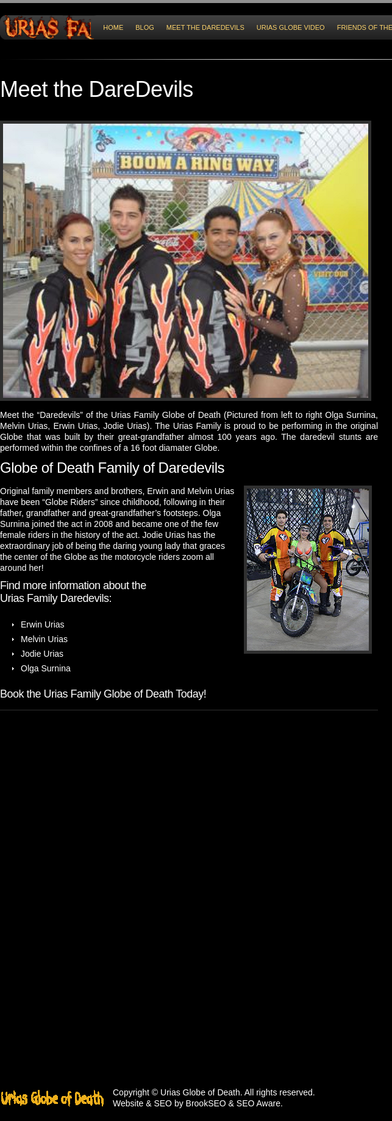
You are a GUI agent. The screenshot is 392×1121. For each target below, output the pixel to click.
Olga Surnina (350, 415)
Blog (144, 27)
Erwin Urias (75, 426)
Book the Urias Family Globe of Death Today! (103, 694)
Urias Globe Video (291, 27)
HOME (113, 27)
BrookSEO (206, 1103)
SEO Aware (258, 1103)
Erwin (157, 491)
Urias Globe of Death (200, 1092)
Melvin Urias (24, 426)
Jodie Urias (124, 426)
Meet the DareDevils (205, 27)
